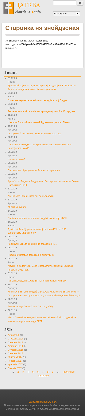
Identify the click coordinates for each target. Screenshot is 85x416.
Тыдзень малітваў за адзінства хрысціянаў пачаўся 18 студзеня (41, 111)
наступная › (69, 372)
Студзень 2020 (15, 338)
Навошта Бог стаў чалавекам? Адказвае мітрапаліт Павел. (39, 122)
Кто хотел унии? (16, 159)
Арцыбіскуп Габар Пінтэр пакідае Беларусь (30, 196)
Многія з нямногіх (17, 207)
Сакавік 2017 (14, 368)
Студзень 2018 (15, 350)
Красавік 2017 (15, 364)
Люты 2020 (13, 335)
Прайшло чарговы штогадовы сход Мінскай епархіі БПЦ (37, 218)
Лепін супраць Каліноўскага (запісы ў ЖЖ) (30, 306)
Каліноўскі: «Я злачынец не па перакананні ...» (32, 244)
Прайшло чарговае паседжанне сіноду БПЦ (31, 255)
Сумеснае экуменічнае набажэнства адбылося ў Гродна (37, 100)
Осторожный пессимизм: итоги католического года (34, 133)
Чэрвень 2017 (15, 361)
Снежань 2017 (15, 353)
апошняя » (43, 375)
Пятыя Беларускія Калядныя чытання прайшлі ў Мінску (37, 280)
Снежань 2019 (15, 342)
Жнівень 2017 (15, 357)
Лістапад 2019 (15, 346)
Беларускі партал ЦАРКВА (42, 401)
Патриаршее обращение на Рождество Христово (34, 170)
